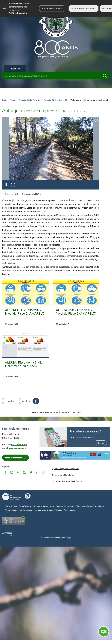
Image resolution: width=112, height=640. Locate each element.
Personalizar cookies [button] (51, 8)
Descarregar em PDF (30, 194)
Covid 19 (63, 100)
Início (4, 100)
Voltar (11, 401)
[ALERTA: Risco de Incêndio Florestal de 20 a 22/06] (25, 357)
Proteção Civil (49, 100)
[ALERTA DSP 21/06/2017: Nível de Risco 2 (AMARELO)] (76, 304)
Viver (13, 100)
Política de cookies (18, 13)
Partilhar (25, 401)
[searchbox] (56, 75)
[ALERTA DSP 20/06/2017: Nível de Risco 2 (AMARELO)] (25, 304)
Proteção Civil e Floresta (29, 100)
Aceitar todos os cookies (83, 8)
